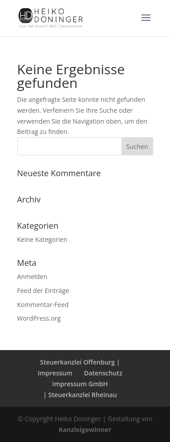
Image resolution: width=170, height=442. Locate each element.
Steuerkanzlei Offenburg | (80, 362)
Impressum (55, 373)
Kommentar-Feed (43, 304)
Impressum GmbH (80, 384)
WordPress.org (39, 318)
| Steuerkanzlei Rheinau (80, 394)
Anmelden (32, 276)
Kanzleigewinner (84, 429)
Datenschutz (103, 373)
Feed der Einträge (43, 290)
